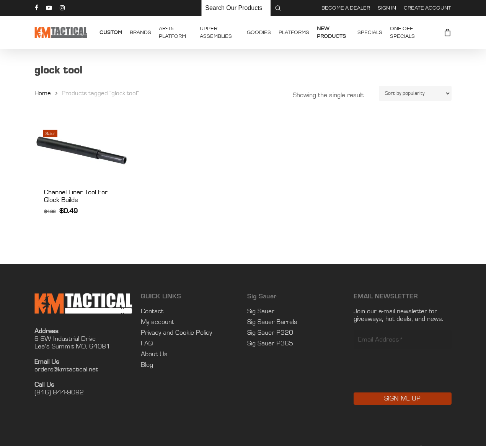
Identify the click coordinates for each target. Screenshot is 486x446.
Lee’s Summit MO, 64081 (72, 346)
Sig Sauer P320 (270, 332)
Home (42, 93)
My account (157, 322)
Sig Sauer (260, 311)
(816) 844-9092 (59, 392)
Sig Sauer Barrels (272, 322)
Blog (147, 364)
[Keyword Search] (236, 8)
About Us (154, 354)
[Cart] (447, 32)
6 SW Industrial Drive (65, 338)
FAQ (147, 343)
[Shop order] (415, 93)
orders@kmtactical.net (66, 369)
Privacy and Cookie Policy (176, 332)
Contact (152, 311)
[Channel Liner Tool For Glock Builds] (84, 149)
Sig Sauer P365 (270, 343)
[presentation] (412, 376)
